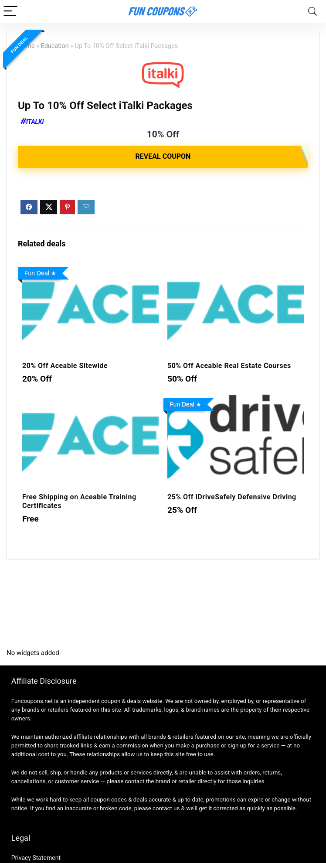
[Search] (312, 11)
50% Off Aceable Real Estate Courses (229, 366)
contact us (166, 808)
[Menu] (10, 11)
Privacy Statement (36, 857)
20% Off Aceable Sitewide (65, 366)
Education (55, 46)
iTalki (35, 121)
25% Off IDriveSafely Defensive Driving (231, 497)
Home (26, 46)
